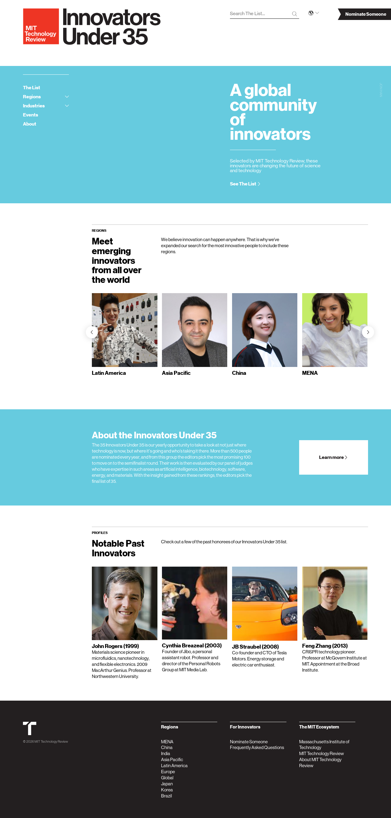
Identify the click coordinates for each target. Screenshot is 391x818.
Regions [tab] (46, 97)
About (29, 124)
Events (30, 115)
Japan (167, 783)
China (167, 747)
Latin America (174, 765)
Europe (168, 771)
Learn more (333, 457)
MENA (167, 741)
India (165, 753)
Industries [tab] (46, 106)
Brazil (166, 795)
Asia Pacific (172, 759)
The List (31, 88)
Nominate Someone (249, 741)
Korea (167, 789)
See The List (245, 184)
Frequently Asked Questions (257, 747)
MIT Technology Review (51, 742)
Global (167, 777)
